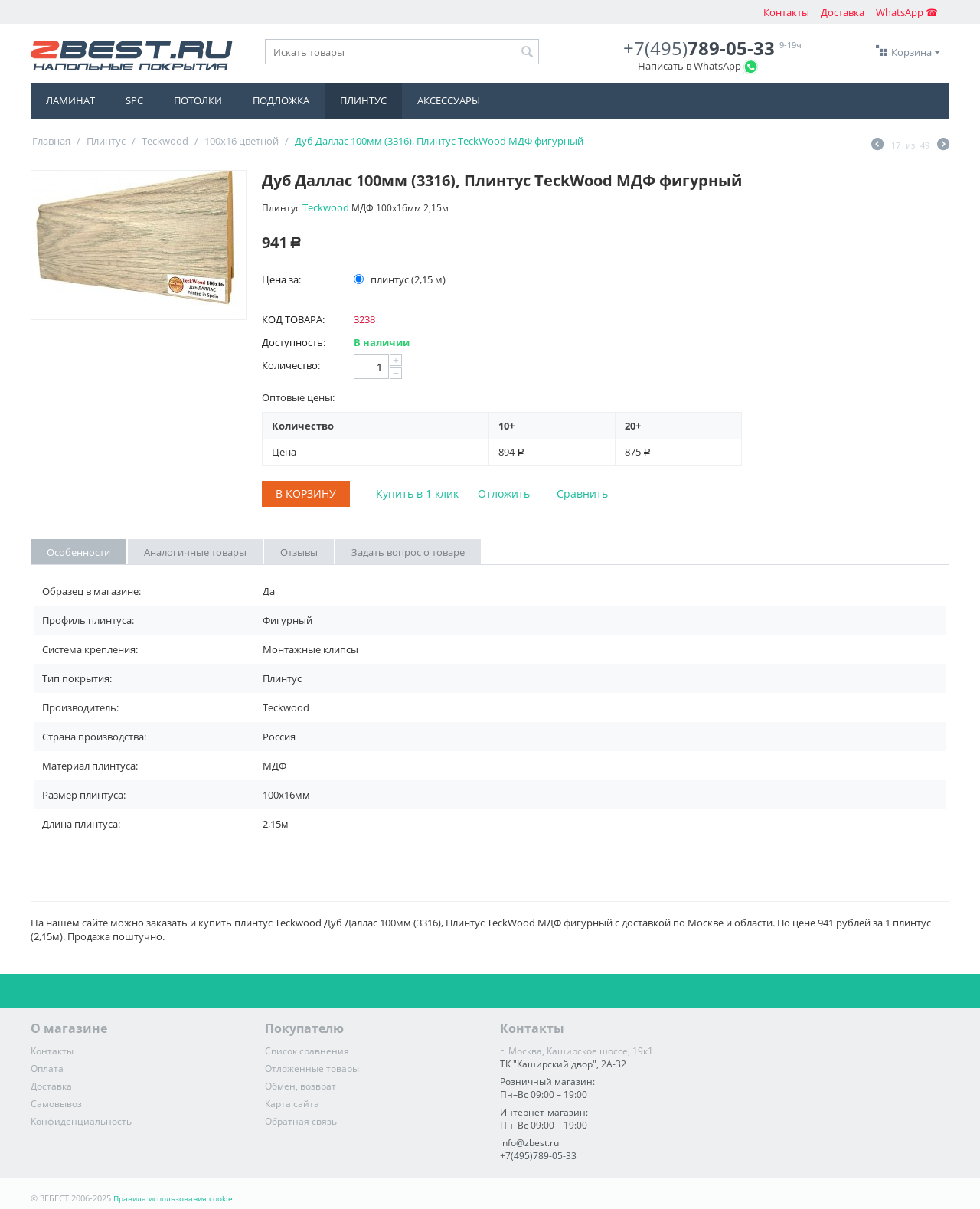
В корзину (306, 493)
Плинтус (363, 100)
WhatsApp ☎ (907, 12)
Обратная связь (301, 1121)
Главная (51, 141)
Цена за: (281, 279)
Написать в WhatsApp (689, 66)
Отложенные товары (312, 1068)
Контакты (786, 12)
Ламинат (70, 100)
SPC (134, 100)
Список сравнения (307, 1050)
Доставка (842, 12)
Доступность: (293, 342)
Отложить (504, 493)
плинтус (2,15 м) (401, 279)
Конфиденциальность (81, 1121)
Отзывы (299, 552)
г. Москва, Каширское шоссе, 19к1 (576, 1050)
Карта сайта (292, 1103)
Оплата (47, 1068)
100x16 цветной (241, 141)
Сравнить (582, 493)
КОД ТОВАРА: (293, 319)
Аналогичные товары (195, 552)
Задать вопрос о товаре (408, 552)
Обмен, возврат (300, 1086)
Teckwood (165, 141)
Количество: (291, 365)
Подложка (281, 100)
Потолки (198, 100)
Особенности (78, 552)
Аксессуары (448, 100)
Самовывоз (56, 1103)
